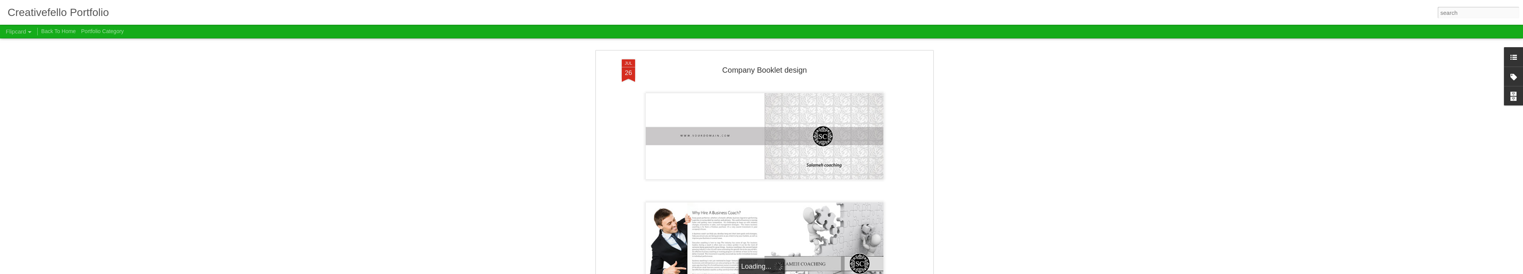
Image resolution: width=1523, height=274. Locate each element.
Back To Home (58, 31)
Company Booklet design (764, 57)
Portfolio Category (102, 31)
